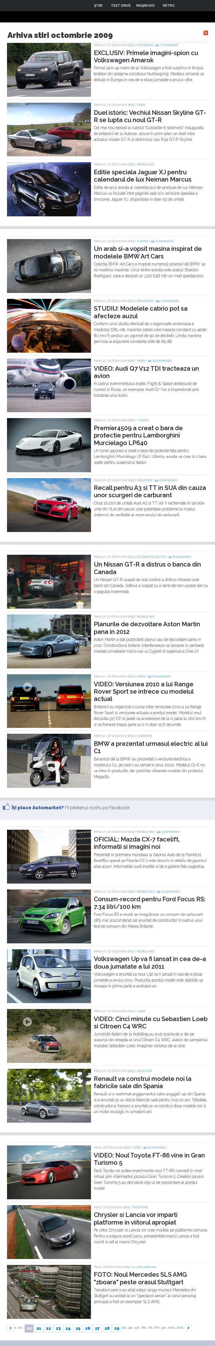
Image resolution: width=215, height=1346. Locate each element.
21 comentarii (162, 361)
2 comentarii (168, 480)
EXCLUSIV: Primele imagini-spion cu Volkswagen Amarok (146, 56)
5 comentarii (171, 832)
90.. (164, 1327)
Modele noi (145, 164)
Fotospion (145, 45)
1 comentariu (170, 301)
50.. (138, 1327)
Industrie (144, 480)
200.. (180, 1327)
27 (97, 1328)
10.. (21, 1327)
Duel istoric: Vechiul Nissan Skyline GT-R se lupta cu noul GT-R (150, 116)
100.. (172, 1327)
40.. (131, 1327)
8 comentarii (182, 557)
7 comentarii (169, 45)
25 (78, 1328)
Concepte (144, 735)
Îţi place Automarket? (38, 807)
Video (141, 104)
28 (106, 1328)
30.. (125, 1327)
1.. (16, 1327)
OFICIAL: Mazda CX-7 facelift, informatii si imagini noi (137, 843)
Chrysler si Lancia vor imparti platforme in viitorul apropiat (135, 1218)
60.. (145, 1327)
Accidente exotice (151, 556)
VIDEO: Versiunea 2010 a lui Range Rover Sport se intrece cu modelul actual (143, 691)
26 (87, 1328)
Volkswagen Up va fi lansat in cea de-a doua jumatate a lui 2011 (150, 962)
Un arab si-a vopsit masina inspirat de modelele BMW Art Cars (148, 252)
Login (183, 5)
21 (38, 1328)
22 (48, 1328)
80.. (158, 1327)
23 (58, 1328)
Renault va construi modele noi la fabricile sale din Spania (142, 1082)
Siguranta (145, 300)
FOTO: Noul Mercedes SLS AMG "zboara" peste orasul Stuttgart (140, 1278)
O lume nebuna (144, 1267)
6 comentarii (165, 241)
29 (116, 1328)
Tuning (142, 241)
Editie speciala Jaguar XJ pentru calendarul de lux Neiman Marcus (142, 175)
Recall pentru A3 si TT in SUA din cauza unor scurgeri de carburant (150, 491)
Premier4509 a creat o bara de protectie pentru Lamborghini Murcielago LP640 (138, 435)
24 (68, 1328)
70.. (151, 1327)
